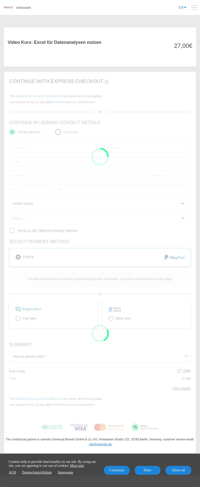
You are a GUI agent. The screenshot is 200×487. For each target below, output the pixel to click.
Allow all (178, 470)
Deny (147, 470)
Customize (116, 470)
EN (182, 7)
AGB (12, 472)
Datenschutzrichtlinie (37, 472)
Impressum (65, 472)
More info (77, 466)
